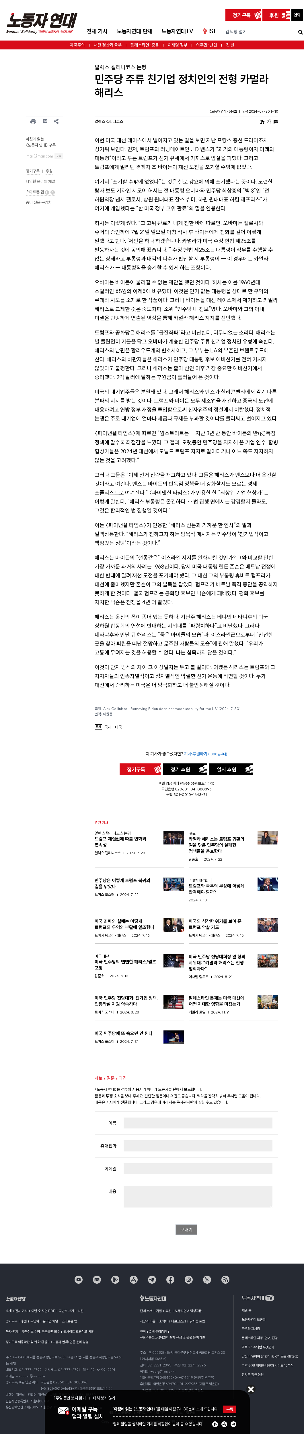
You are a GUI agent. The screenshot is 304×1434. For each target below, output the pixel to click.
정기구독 (242, 15)
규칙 (143, 1331)
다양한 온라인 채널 (40, 181)
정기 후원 (180, 769)
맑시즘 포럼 (197, 1321)
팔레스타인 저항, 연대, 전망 (260, 1338)
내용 (112, 1191)
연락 (297, 15)
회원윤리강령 (158, 1331)
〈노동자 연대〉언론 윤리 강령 (69, 1342)
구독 (58, 156)
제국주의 (77, 45)
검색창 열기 (236, 31)
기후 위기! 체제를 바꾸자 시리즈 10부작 (267, 1365)
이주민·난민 (206, 45)
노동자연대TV (177, 31)
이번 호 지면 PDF (43, 1311)
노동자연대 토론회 (254, 1319)
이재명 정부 (177, 45)
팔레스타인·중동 (144, 45)
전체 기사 (97, 31)
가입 (159, 1311)
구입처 (34, 1321)
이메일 (110, 1169)
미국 (118, 727)
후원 (274, 15)
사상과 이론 (147, 1321)
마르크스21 (178, 1321)
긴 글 (230, 45)
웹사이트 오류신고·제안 (78, 1331)
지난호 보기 (66, 1311)
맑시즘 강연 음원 (253, 1374)
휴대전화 (108, 1146)
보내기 (186, 1230)
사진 (80, 1311)
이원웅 (107, 714)
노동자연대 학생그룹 (188, 1311)
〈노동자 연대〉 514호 (223, 111)
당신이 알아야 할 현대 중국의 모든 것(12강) (270, 1356)
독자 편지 (12, 1331)
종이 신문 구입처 (39, 202)
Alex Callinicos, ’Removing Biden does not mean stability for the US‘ (172, 708)
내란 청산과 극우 (108, 45)
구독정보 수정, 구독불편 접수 (41, 1331)
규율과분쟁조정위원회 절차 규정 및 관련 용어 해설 (172, 1337)
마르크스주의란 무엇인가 (258, 1347)
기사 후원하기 (205, 754)
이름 (112, 1123)
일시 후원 (226, 769)
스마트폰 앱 (40, 192)
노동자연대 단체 (134, 31)
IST (209, 31)
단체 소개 (146, 1311)
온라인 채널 (50, 1321)
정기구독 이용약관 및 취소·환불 (26, 1342)
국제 (107, 727)
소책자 (163, 1321)
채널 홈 (246, 1310)
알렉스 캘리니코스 (109, 121)
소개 (8, 1311)
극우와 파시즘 (251, 1329)
